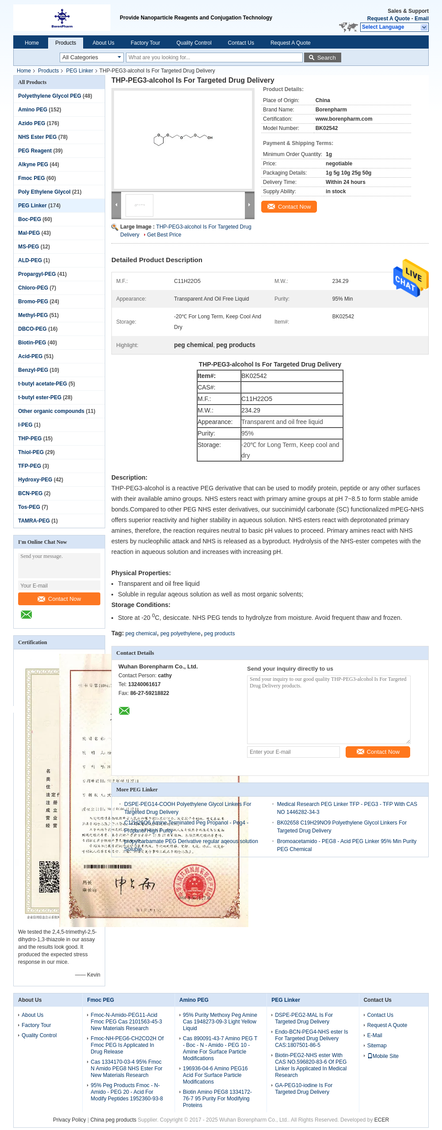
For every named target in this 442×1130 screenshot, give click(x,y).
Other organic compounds (51, 411)
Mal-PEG (29, 233)
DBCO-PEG (32, 329)
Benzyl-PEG (33, 370)
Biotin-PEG (32, 343)
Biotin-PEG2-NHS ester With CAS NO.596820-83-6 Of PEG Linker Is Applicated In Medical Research (311, 1065)
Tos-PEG (29, 507)
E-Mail (374, 1035)
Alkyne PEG (33, 164)
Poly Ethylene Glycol (44, 192)
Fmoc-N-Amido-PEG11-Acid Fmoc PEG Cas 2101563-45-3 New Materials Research (126, 1021)
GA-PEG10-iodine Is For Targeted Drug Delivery (303, 1088)
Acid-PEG (30, 356)
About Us (103, 43)
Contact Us (241, 43)
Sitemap (377, 1045)
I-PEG (25, 425)
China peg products (113, 1120)
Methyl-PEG (33, 315)
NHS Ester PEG (37, 137)
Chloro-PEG (33, 288)
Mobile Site (383, 1056)
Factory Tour (145, 43)
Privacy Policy (69, 1120)
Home (32, 43)
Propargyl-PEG (37, 274)
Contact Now (59, 599)
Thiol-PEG (31, 452)
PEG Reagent (35, 151)
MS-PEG (28, 247)
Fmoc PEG (31, 178)
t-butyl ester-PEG (39, 397)
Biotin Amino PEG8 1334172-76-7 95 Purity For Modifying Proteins (217, 1098)
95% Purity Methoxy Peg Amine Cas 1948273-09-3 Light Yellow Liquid (220, 1021)
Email (422, 18)
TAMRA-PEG (34, 521)
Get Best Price (164, 235)
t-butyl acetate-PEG (42, 384)
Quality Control (193, 43)
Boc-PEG (29, 219)
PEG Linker (79, 71)
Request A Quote (388, 18)
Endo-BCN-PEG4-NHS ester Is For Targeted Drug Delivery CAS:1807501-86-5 (311, 1038)
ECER (381, 1120)
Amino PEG (32, 110)
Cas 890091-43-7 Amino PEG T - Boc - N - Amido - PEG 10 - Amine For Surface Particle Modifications (220, 1048)
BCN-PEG (30, 493)
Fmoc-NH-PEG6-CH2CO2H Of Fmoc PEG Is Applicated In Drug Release (127, 1045)
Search (326, 57)
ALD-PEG (30, 260)
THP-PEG (30, 438)
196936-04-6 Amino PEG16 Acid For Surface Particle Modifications (215, 1075)
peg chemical (141, 633)
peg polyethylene (180, 633)
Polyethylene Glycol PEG (49, 96)
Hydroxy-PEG (35, 480)
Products (65, 43)
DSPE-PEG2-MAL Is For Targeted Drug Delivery (304, 1018)
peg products (219, 633)
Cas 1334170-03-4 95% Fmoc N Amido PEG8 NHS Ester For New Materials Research (126, 1068)
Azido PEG (31, 123)
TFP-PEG (29, 466)
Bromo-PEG (33, 301)
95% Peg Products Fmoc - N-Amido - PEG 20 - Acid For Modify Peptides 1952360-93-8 (127, 1092)
